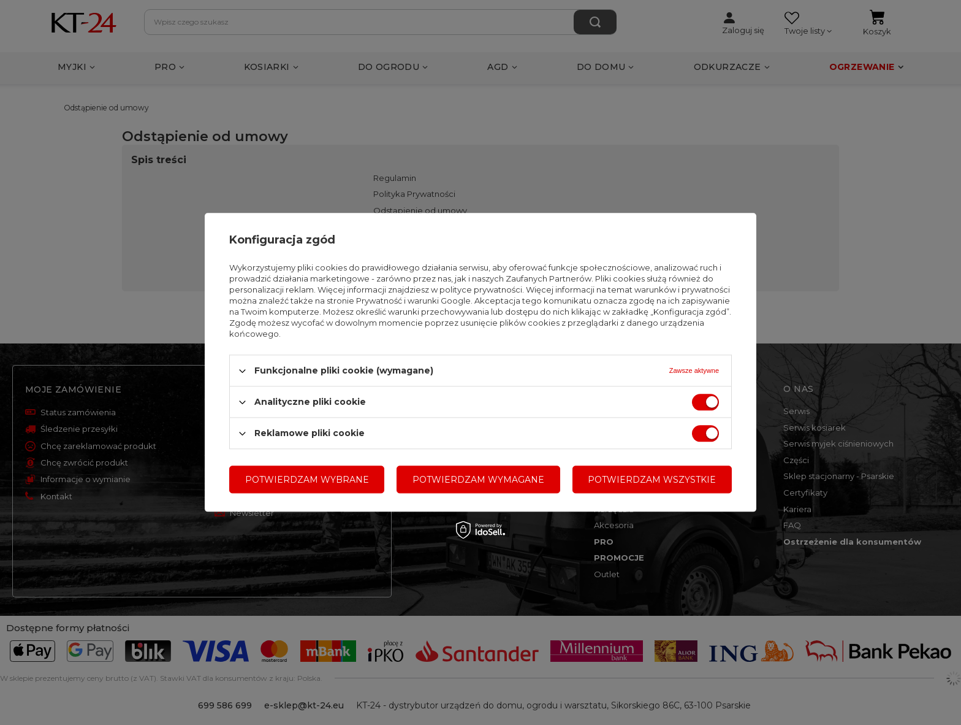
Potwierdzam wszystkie (652, 479)
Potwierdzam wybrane (307, 479)
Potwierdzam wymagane (478, 479)
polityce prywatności (480, 289)
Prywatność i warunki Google (413, 300)
